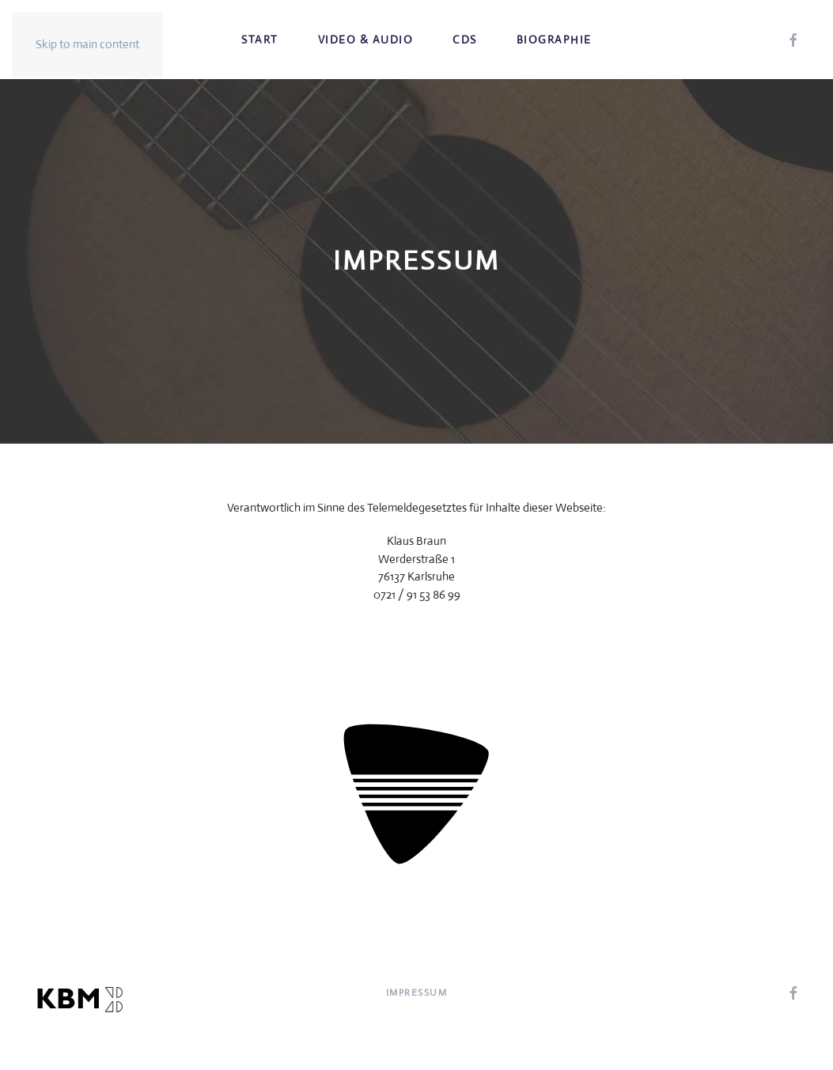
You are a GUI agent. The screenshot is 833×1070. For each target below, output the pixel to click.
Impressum (417, 993)
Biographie (554, 39)
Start (259, 39)
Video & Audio (366, 39)
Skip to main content (87, 43)
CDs (464, 39)
